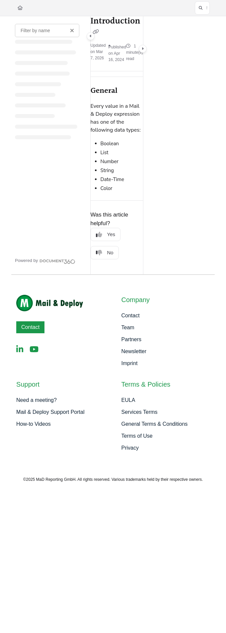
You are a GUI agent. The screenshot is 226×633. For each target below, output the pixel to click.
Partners (131, 339)
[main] (117, 145)
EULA (128, 400)
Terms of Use (137, 436)
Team (127, 327)
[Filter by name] (47, 30)
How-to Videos (33, 424)
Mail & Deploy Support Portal (50, 412)
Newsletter (134, 351)
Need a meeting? (36, 400)
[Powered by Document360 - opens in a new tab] (45, 260)
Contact (30, 327)
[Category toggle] (91, 36)
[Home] (20, 8)
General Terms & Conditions (154, 424)
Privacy (130, 448)
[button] (202, 8)
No (104, 253)
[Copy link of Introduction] (96, 32)
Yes (105, 234)
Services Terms (139, 412)
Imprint (129, 363)
